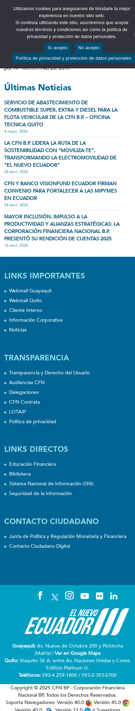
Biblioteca (20, 474)
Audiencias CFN (27, 382)
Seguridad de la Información (40, 493)
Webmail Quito (25, 300)
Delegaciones (24, 392)
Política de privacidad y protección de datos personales (74, 58)
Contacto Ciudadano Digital (39, 546)
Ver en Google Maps (77, 653)
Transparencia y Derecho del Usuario (49, 372)
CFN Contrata (24, 402)
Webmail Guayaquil (30, 290)
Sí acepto (58, 47)
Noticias (18, 330)
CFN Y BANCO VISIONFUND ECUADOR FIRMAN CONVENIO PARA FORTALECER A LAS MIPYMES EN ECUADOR (60, 191)
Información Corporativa (35, 320)
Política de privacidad (32, 421)
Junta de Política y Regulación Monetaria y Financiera (67, 536)
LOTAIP (17, 412)
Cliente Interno (25, 310)
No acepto (89, 47)
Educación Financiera (32, 464)
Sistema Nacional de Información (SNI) (51, 483)
